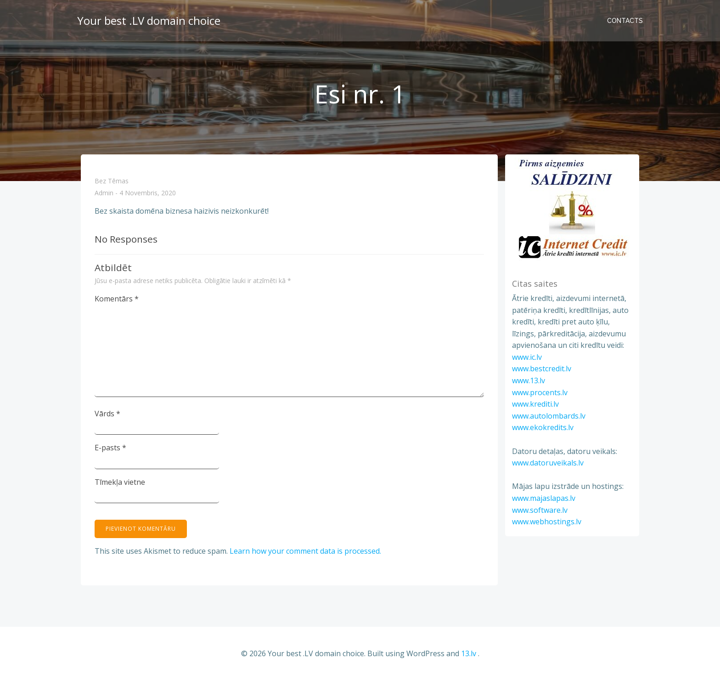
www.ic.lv (527, 357)
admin (104, 193)
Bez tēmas (112, 180)
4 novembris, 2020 (147, 193)
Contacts (625, 20)
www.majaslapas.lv (543, 498)
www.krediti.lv (535, 404)
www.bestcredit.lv (541, 368)
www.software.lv (540, 510)
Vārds (107, 414)
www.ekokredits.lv (543, 427)
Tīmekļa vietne (120, 482)
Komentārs (117, 299)
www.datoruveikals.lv (548, 463)
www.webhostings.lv (546, 521)
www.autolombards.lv (548, 416)
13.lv (468, 653)
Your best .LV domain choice (148, 20)
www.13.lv (528, 380)
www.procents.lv (540, 392)
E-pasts (110, 448)
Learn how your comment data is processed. (305, 551)
